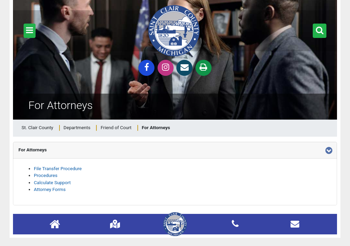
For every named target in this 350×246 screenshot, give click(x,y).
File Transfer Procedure (58, 168)
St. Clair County (37, 127)
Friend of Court (115, 127)
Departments (77, 127)
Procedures (45, 175)
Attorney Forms (50, 189)
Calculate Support (52, 182)
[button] (30, 31)
